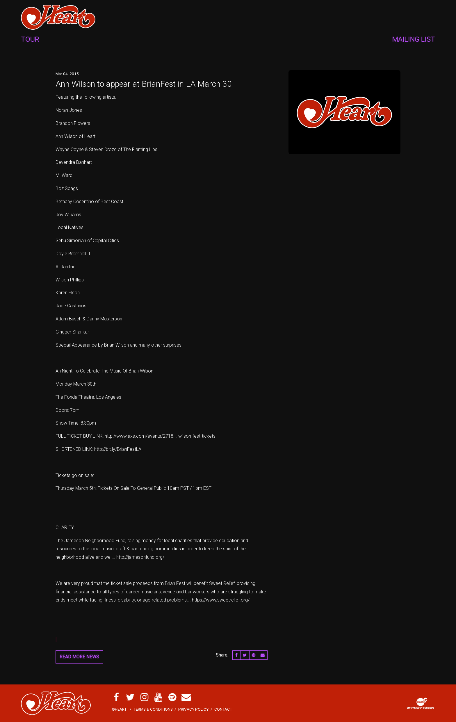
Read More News (79, 656)
